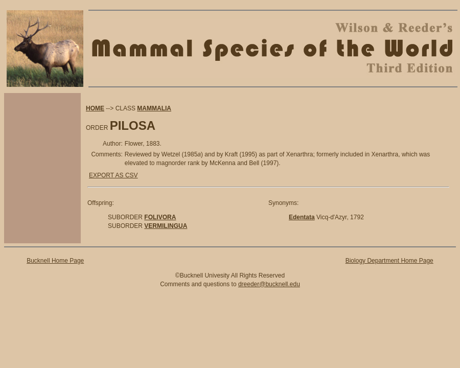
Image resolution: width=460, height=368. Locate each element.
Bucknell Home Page (55, 260)
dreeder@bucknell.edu (269, 284)
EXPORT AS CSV (113, 175)
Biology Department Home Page (389, 260)
